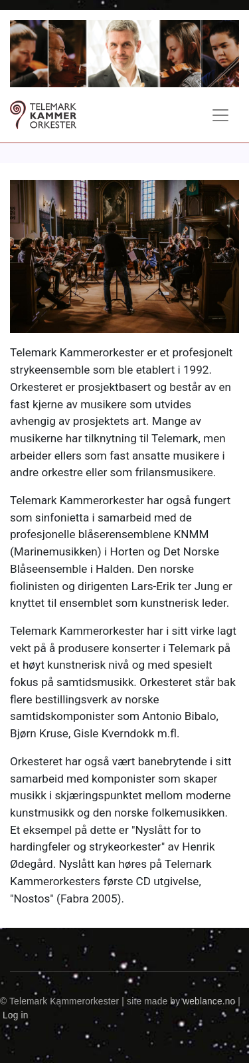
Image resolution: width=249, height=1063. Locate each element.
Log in (16, 1015)
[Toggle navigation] (220, 115)
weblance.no (209, 1001)
